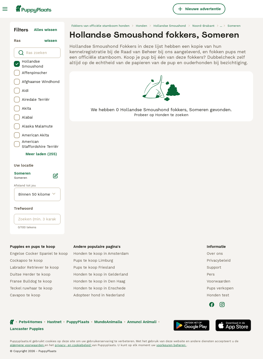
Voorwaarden (218, 281)
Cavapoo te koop (25, 295)
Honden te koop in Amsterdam (101, 253)
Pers (211, 274)
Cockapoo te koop (26, 260)
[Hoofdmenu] (5, 9)
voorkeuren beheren (171, 345)
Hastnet (54, 322)
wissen (50, 40)
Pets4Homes (30, 322)
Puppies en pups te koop (32, 246)
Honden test (218, 295)
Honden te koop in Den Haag (99, 281)
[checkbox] (17, 64)
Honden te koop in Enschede (99, 288)
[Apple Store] (233, 325)
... (221, 25)
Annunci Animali (141, 322)
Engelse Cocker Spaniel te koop (39, 253)
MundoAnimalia (108, 322)
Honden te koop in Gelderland (100, 274)
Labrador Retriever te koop (34, 267)
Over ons (215, 253)
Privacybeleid (219, 260)
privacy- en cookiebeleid (73, 345)
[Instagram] (222, 304)
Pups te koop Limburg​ (93, 260)
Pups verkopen (220, 288)
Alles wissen (45, 29)
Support (214, 267)
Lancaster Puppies (27, 329)
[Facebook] (212, 304)
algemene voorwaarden (27, 345)
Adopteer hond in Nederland (98, 295)
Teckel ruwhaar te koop (31, 288)
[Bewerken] (55, 176)
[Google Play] (191, 325)
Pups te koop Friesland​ (94, 267)
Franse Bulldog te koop (31, 281)
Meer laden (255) (41, 154)
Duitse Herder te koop (30, 274)
